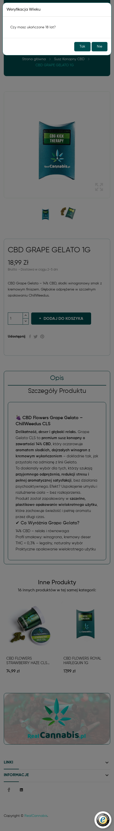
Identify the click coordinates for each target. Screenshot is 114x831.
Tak (82, 46)
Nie (99, 46)
